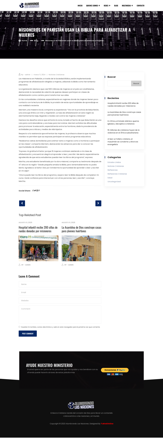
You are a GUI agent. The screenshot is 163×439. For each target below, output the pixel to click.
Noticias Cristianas (56, 75)
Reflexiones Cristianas (117, 174)
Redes (106, 5)
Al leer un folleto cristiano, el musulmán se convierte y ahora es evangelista (123, 142)
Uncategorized (114, 182)
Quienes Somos (92, 5)
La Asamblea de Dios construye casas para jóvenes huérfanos (81, 230)
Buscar (112, 77)
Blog (116, 5)
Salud (110, 178)
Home (24, 41)
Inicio (80, 5)
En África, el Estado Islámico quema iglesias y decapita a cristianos (123, 123)
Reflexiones (113, 170)
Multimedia (126, 5)
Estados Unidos (114, 163)
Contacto (140, 5)
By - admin (25, 75)
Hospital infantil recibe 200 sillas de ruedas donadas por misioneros (38, 230)
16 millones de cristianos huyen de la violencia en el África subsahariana (123, 132)
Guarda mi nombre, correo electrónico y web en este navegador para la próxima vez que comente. (60, 328)
